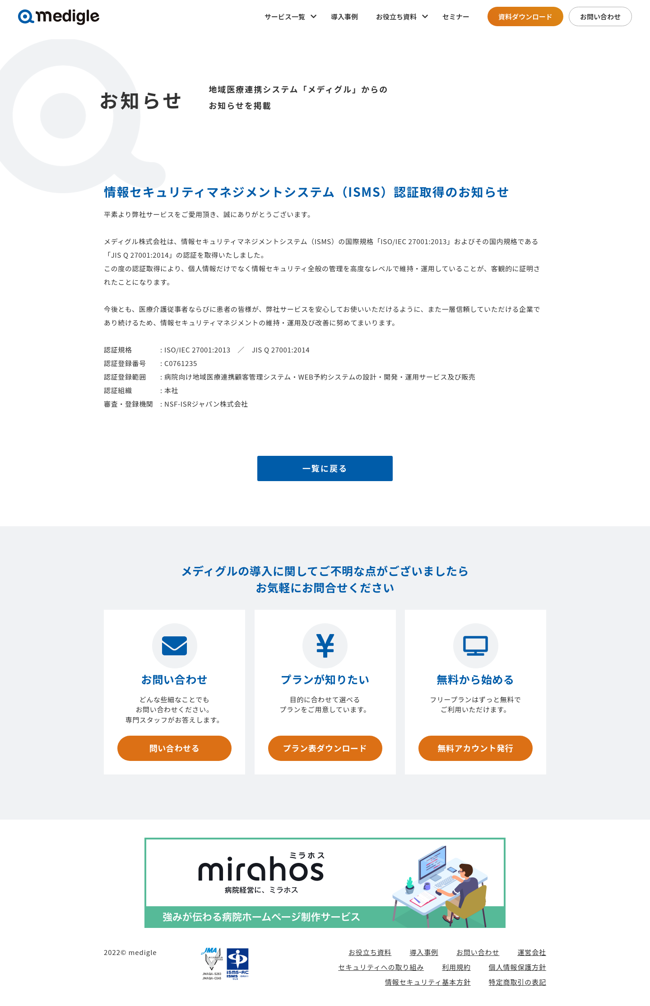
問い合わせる (174, 748)
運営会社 (531, 952)
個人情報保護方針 (517, 967)
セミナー (455, 16)
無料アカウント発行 (475, 748)
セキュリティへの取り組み (381, 967)
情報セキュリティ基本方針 (428, 982)
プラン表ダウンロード (325, 748)
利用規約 (456, 967)
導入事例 (344, 16)
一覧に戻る (325, 468)
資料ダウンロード (525, 16)
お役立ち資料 (369, 952)
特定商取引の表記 (517, 982)
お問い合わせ (600, 16)
